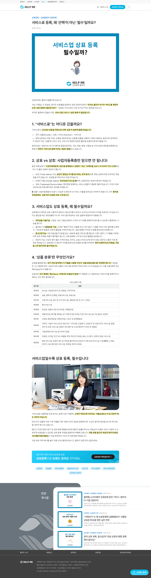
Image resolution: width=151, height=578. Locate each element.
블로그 (43, 2)
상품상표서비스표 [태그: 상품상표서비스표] (72, 468)
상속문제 (36, 2)
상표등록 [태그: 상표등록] (39, 468)
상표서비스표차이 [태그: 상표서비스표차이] (75, 473)
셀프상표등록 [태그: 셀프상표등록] (59, 468)
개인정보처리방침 (125, 552)
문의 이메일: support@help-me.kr (81, 562)
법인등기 (22, 2)
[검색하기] (129, 7)
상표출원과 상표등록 (49, 18)
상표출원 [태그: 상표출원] (48, 468)
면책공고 (73, 552)
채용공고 (62, 2)
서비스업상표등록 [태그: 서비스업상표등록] (109, 468)
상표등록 (29, 2)
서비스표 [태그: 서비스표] (85, 468)
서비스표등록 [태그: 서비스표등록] (95, 468)
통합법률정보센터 (52, 2)
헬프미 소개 (104, 7)
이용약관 (98, 552)
